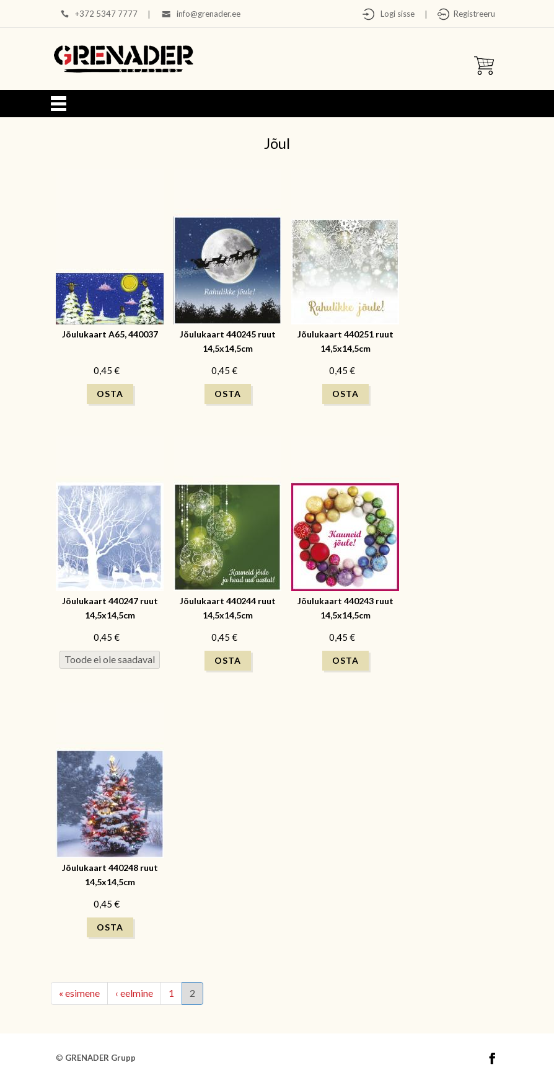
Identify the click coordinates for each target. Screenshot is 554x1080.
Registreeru (472, 14)
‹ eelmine (134, 993)
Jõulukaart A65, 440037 (110, 334)
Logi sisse (395, 14)
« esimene (79, 993)
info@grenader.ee (208, 14)
